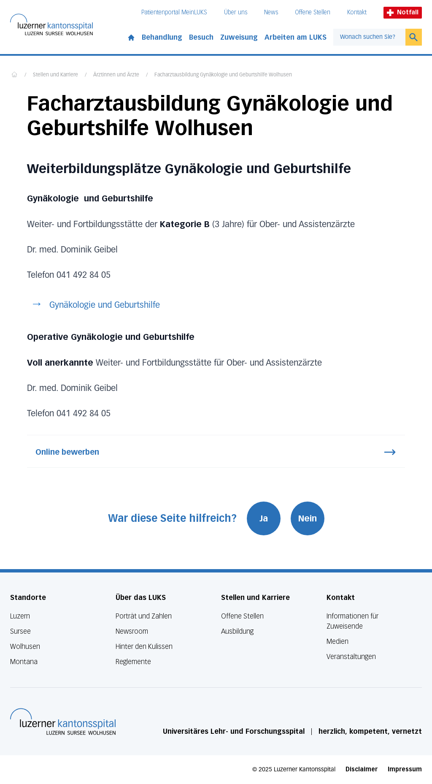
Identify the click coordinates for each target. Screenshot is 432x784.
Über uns (235, 12)
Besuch (201, 37)
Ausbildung (237, 631)
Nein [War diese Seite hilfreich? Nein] (307, 518)
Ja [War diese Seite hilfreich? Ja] (263, 518)
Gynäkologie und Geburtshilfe (104, 305)
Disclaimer (362, 769)
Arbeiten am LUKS (296, 37)
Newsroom (132, 631)
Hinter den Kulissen (144, 647)
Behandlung (162, 37)
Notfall (402, 12)
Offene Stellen (312, 12)
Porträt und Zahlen (144, 616)
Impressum (405, 769)
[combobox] (369, 37)
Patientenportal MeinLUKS (174, 12)
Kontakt (357, 12)
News (271, 12)
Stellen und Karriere (55, 75)
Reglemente (133, 662)
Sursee (20, 631)
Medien (337, 642)
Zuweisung (239, 37)
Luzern (20, 616)
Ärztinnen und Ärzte (116, 75)
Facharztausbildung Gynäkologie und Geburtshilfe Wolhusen (223, 75)
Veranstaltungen (351, 657)
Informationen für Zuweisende (352, 621)
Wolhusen (25, 647)
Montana (24, 662)
